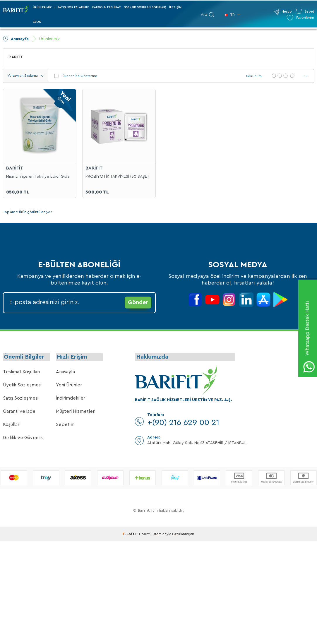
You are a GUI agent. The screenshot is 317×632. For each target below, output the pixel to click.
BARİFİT (16, 57)
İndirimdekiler (70, 399)
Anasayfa (65, 373)
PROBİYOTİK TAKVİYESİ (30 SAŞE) (117, 176)
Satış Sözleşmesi (20, 399)
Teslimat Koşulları (21, 373)
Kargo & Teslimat (106, 7)
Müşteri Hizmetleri (75, 412)
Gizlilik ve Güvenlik (23, 438)
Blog (37, 21)
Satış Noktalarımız (73, 7)
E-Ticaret (142, 535)
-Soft (128, 535)
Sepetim (65, 425)
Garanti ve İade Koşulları (19, 419)
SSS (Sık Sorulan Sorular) (145, 7)
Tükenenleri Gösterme (75, 75)
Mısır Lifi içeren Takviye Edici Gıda (38, 176)
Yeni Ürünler (69, 386)
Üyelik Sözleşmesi (22, 386)
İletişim (175, 7)
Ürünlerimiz (42, 7)
